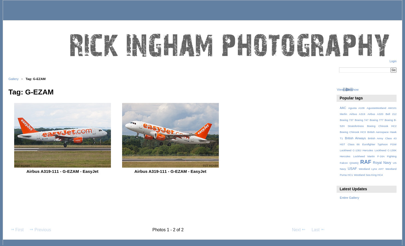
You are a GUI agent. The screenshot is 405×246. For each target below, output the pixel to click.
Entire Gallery (349, 197)
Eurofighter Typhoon (375, 144)
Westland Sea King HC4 (368, 174)
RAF (365, 162)
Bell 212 (391, 113)
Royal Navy (382, 163)
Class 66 (354, 144)
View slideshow (348, 89)
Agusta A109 (356, 107)
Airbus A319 (357, 113)
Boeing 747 (361, 119)
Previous (40, 229)
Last (318, 229)
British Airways (355, 138)
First (16, 229)
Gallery (13, 79)
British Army (375, 138)
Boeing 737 (346, 119)
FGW (393, 144)
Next (299, 229)
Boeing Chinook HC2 (382, 126)
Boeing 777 (376, 119)
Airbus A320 (375, 113)
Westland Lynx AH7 (371, 168)
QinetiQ (353, 162)
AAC (343, 107)
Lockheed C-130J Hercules (356, 150)
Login (393, 61)
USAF (352, 169)
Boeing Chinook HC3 (353, 132)
